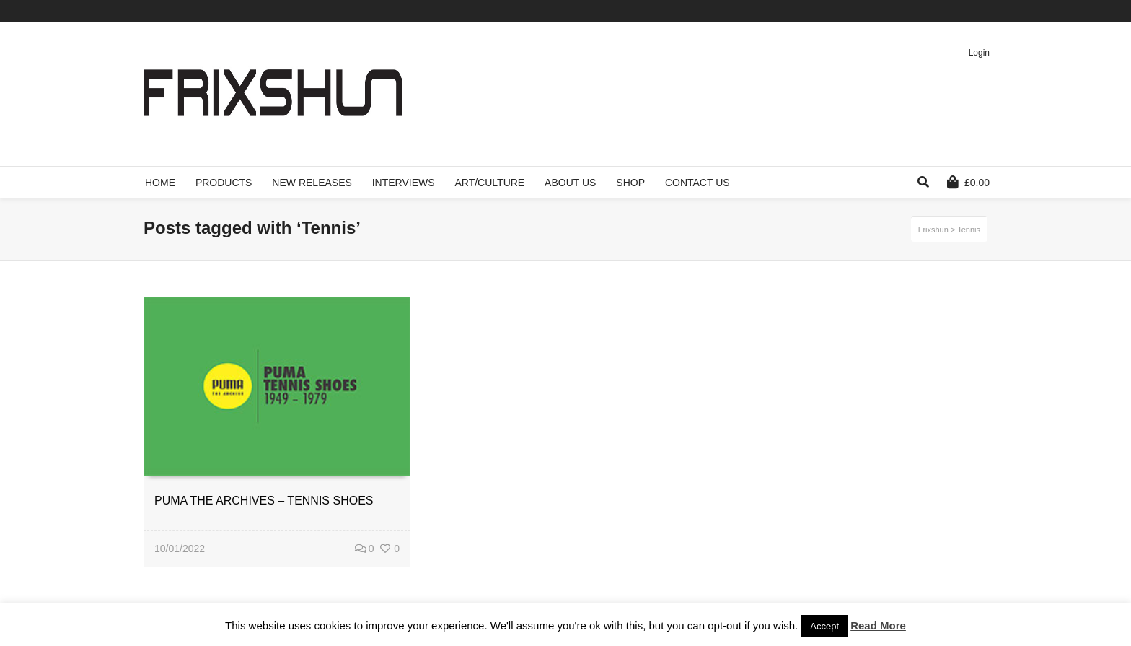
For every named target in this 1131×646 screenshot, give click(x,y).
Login (979, 53)
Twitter (902, 10)
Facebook (923, 10)
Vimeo (944, 10)
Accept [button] (824, 626)
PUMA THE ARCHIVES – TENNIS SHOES (264, 500)
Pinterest (965, 10)
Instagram (986, 10)
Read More (878, 625)
